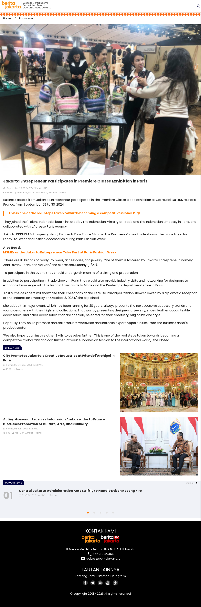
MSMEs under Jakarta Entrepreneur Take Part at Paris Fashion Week (59, 252)
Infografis (119, 576)
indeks (190, 483)
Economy (26, 18)
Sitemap (104, 576)
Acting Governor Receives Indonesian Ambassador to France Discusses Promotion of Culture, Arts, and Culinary (54, 421)
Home (7, 18)
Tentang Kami (85, 576)
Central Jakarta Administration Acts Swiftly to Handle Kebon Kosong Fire (80, 490)
